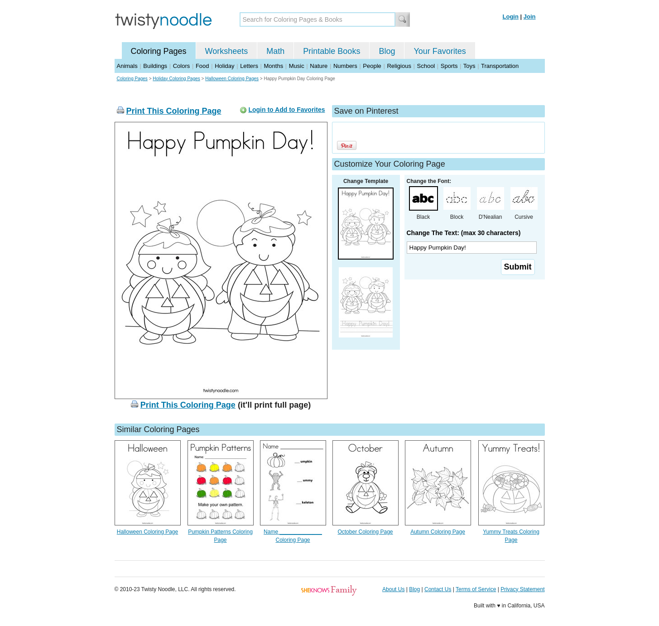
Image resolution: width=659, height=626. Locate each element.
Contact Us (437, 589)
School (426, 66)
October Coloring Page (365, 532)
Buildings (155, 66)
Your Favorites (440, 51)
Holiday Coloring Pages (176, 78)
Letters (249, 66)
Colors (181, 66)
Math (275, 51)
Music (296, 66)
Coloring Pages (159, 51)
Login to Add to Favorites (286, 109)
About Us (393, 589)
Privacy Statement (522, 589)
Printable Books (331, 51)
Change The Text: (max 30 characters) (464, 232)
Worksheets (226, 51)
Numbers (345, 66)
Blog (387, 51)
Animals (127, 66)
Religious (399, 66)
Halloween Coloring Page (147, 532)
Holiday (224, 66)
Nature (318, 66)
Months (274, 66)
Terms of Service (476, 589)
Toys (469, 66)
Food (202, 66)
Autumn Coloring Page (437, 532)
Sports (449, 66)
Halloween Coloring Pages (232, 78)
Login (511, 16)
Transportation (500, 66)
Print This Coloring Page (173, 111)
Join (530, 16)
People (372, 66)
